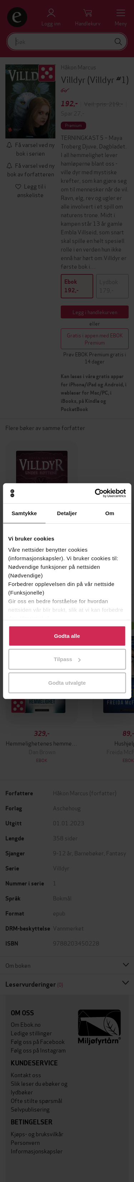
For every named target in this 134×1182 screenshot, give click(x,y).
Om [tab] (109, 513)
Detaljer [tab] (67, 513)
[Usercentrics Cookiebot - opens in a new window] (95, 493)
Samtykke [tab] (24, 513)
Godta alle (67, 635)
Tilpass (67, 659)
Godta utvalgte (67, 682)
